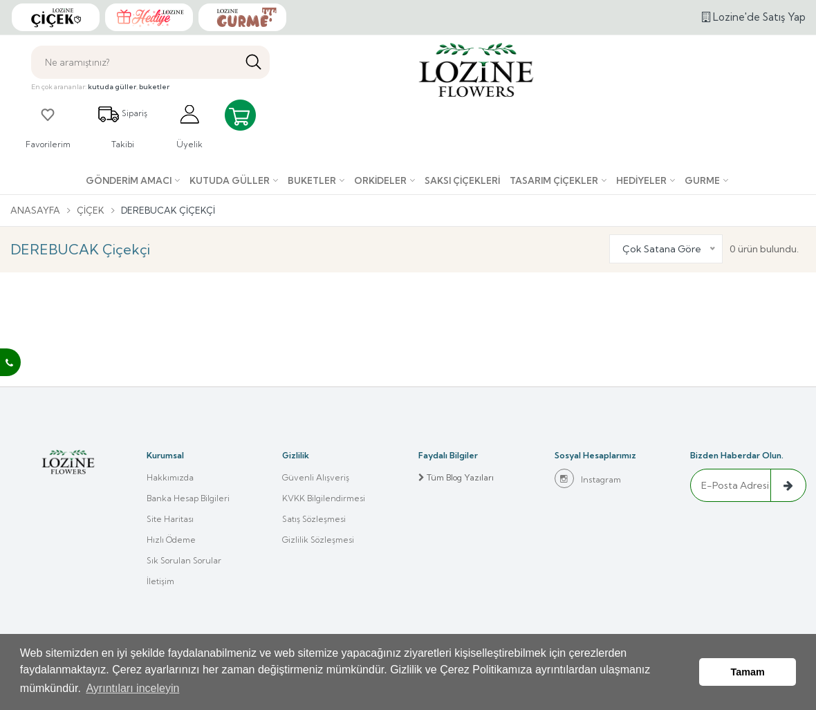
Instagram (588, 478)
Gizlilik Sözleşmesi (318, 539)
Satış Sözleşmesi (314, 519)
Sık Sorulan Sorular (184, 560)
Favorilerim (48, 126)
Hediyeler (641, 180)
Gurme (702, 180)
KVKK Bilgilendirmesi (323, 498)
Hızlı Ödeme (171, 539)
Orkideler (380, 180)
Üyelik (189, 126)
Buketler (312, 180)
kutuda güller (112, 86)
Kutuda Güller (229, 180)
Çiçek (90, 210)
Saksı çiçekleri (462, 180)
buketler (154, 86)
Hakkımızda (170, 477)
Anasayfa (35, 210)
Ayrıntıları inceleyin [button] (132, 688)
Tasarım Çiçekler (554, 180)
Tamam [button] (748, 672)
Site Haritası (170, 519)
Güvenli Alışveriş (315, 477)
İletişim (160, 581)
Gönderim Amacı (128, 180)
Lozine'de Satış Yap (754, 17)
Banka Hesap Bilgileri (188, 498)
